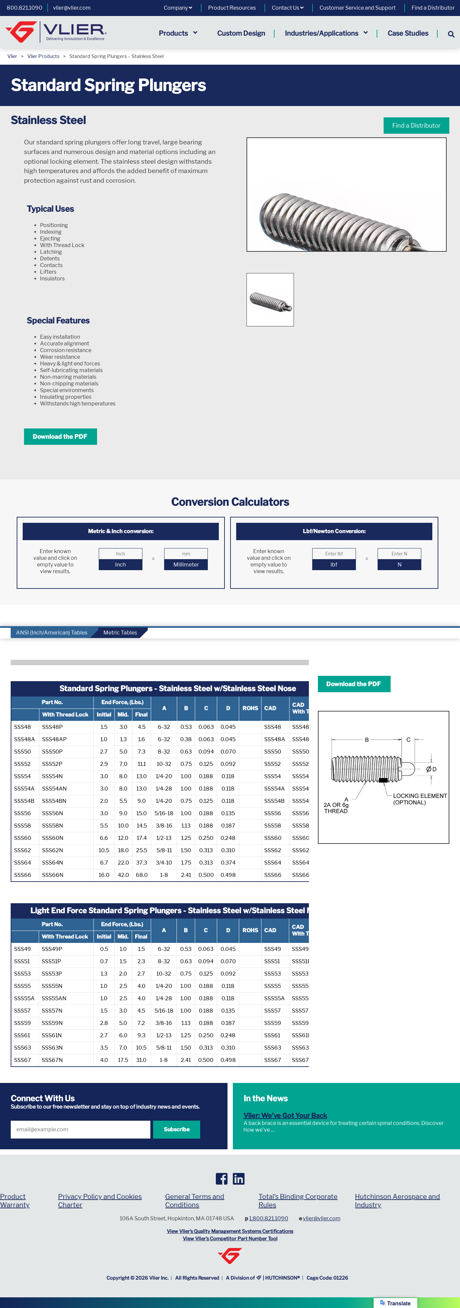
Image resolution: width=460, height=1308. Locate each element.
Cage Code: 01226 (327, 1278)
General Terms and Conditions (194, 1201)
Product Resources (232, 8)
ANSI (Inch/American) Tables (51, 632)
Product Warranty (15, 1201)
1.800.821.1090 (268, 1218)
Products (178, 33)
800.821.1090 (24, 8)
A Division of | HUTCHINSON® (263, 1278)
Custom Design (241, 33)
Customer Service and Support (358, 8)
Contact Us (288, 8)
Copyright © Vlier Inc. (137, 1278)
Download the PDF (60, 436)
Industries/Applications (326, 33)
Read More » (290, 1130)
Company (178, 8)
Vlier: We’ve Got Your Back (285, 1116)
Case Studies (408, 33)
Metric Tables (120, 632)
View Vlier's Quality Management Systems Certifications (230, 1231)
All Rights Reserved (197, 1278)
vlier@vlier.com (72, 8)
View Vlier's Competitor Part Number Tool (230, 1239)
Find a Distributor (433, 8)
